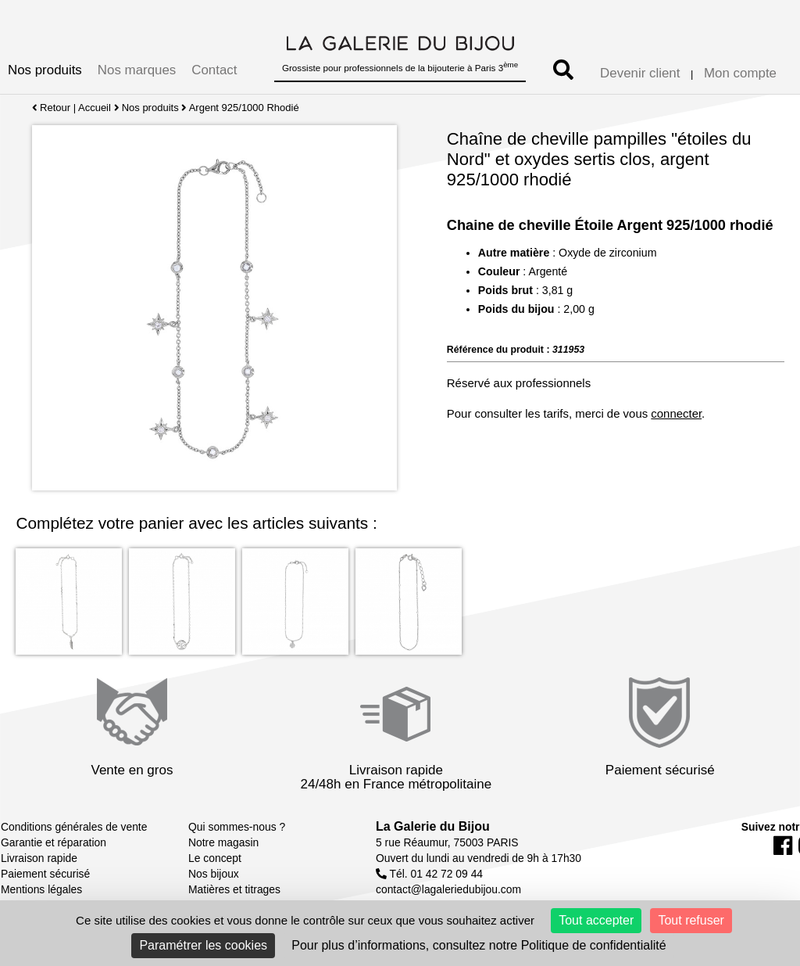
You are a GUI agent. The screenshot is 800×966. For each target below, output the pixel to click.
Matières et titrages (234, 889)
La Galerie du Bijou (433, 826)
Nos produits (45, 70)
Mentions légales (41, 889)
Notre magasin (223, 842)
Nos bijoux (213, 873)
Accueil (94, 107)
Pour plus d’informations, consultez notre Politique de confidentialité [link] (478, 945)
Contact (214, 70)
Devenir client (640, 73)
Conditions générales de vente (74, 827)
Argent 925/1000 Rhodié (244, 107)
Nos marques (137, 70)
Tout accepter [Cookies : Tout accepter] (596, 920)
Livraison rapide (39, 858)
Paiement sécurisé (45, 873)
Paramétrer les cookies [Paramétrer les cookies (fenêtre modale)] (203, 945)
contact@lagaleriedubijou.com (448, 889)
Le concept (214, 858)
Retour (51, 107)
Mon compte (740, 73)
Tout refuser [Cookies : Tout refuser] (690, 920)
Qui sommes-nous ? (236, 827)
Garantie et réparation (53, 842)
